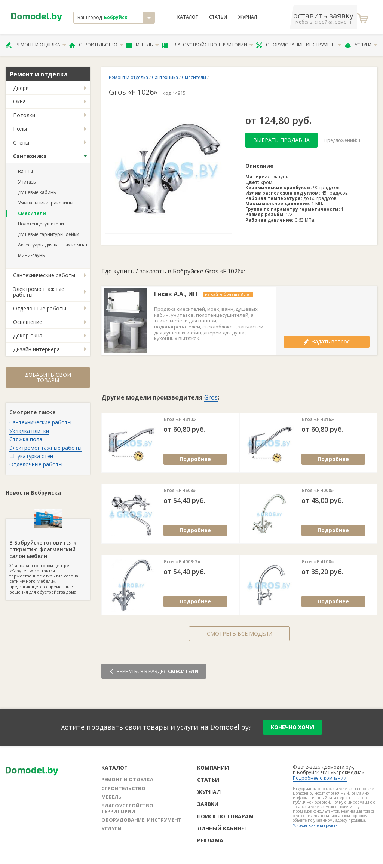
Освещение (27, 321)
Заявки (207, 804)
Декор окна (27, 335)
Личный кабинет (222, 828)
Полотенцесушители (41, 224)
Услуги (360, 45)
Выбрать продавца (281, 139)
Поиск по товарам (225, 816)
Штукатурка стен (31, 456)
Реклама (210, 840)
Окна (19, 101)
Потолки (24, 115)
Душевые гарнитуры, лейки (48, 234)
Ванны (25, 171)
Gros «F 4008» (317, 490)
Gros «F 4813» (179, 419)
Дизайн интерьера (36, 349)
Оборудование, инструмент (298, 45)
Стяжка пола (25, 439)
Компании (213, 767)
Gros (211, 397)
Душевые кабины (37, 192)
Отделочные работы (39, 308)
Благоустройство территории (207, 45)
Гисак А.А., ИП (175, 294)
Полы (20, 128)
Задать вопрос (326, 341)
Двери (21, 87)
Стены (21, 142)
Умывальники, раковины (45, 203)
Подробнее (195, 459)
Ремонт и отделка (36, 45)
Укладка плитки (29, 430)
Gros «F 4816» (317, 419)
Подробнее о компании (320, 778)
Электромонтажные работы (38, 291)
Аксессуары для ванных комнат (53, 245)
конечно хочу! (292, 727)
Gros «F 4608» (179, 490)
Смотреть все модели (239, 633)
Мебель (142, 45)
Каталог (187, 17)
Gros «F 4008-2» (181, 561)
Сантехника (30, 156)
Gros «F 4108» (317, 561)
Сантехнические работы (44, 275)
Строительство (96, 45)
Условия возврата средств (315, 825)
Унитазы (27, 182)
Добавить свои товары (48, 377)
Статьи (218, 17)
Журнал (247, 17)
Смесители (32, 213)
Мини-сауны (32, 255)
